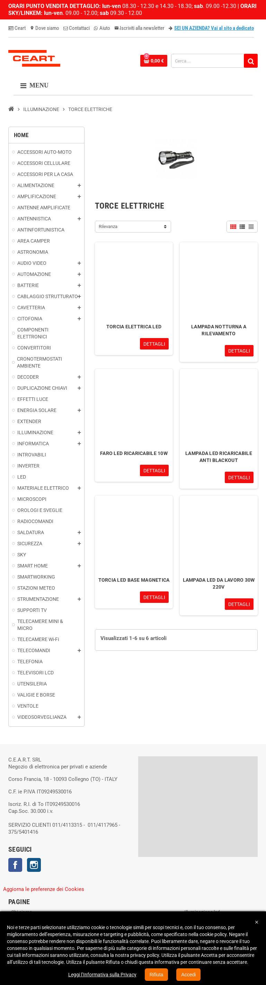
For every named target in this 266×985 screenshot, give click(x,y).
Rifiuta (156, 974)
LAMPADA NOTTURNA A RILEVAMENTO (218, 330)
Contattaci (76, 28)
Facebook (15, 865)
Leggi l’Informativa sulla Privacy (102, 974)
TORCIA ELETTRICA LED (134, 326)
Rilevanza (108, 226)
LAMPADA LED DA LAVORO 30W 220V (219, 583)
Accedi (188, 974)
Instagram (34, 865)
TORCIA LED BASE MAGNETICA (134, 580)
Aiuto (102, 28)
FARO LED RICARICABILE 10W (134, 453)
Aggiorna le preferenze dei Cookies (43, 889)
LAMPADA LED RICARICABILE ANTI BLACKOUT (218, 457)
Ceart (17, 28)
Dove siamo (44, 28)
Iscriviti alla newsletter (139, 28)
